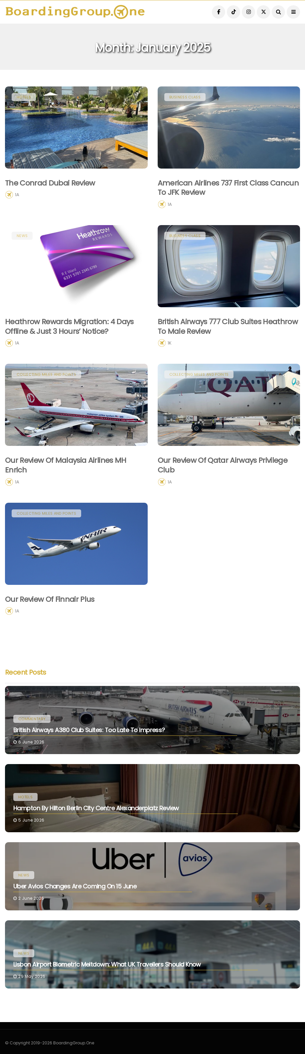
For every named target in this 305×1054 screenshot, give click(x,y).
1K (170, 353)
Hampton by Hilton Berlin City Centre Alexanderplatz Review (96, 808)
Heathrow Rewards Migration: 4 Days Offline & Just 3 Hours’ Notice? (69, 336)
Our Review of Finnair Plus (49, 609)
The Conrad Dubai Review (50, 183)
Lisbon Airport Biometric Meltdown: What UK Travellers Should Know (107, 964)
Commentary (32, 719)
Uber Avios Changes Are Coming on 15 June (74, 886)
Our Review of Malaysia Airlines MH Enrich (65, 475)
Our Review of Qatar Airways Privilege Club (223, 475)
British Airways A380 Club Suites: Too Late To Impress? (89, 730)
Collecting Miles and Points (46, 384)
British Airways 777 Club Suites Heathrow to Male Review (228, 336)
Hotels (24, 97)
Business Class (185, 97)
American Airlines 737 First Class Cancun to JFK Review (228, 188)
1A (17, 195)
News (22, 245)
